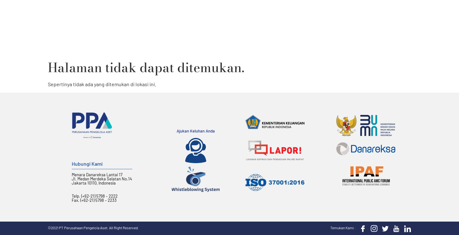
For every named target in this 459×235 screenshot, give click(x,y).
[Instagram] (372, 228)
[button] (404, 17)
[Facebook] (361, 228)
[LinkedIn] (406, 228)
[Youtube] (395, 228)
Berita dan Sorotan (323, 17)
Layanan (222, 17)
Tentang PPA (183, 17)
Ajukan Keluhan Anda (196, 130)
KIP (363, 17)
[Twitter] (384, 228)
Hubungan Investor (267, 17)
